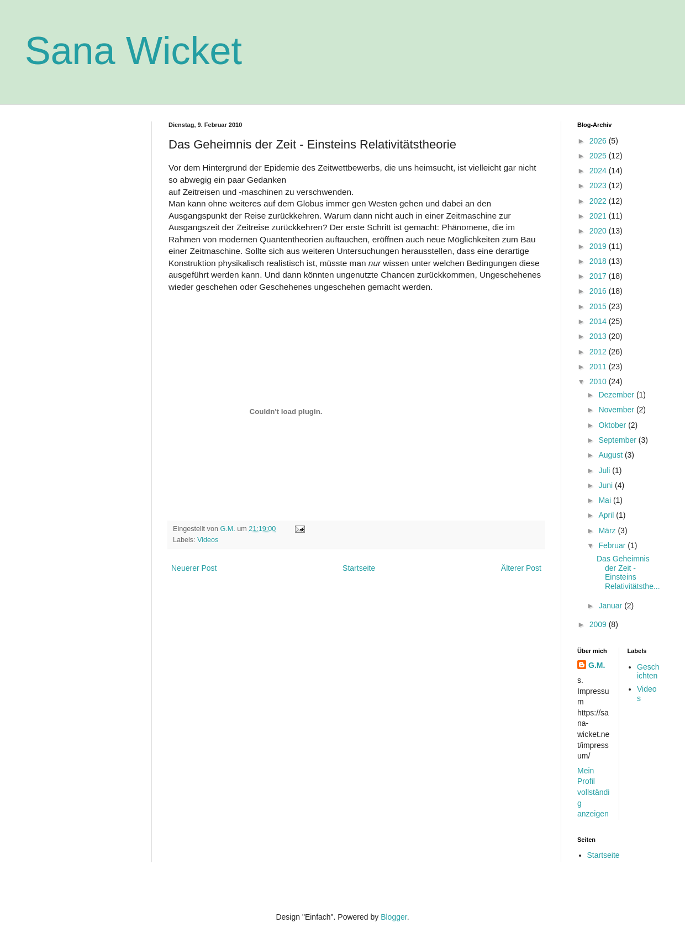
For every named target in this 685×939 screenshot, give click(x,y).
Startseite (358, 568)
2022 (599, 201)
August (611, 454)
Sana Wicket (133, 50)
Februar (613, 545)
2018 (599, 261)
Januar (611, 605)
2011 (599, 366)
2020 (599, 230)
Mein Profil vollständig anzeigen (593, 792)
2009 (599, 624)
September (618, 440)
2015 (599, 306)
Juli (605, 470)
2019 (599, 246)
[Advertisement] (80, 176)
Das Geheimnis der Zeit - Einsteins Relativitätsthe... (628, 572)
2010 (599, 381)
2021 (599, 215)
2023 (599, 185)
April (607, 515)
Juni (606, 485)
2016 (599, 291)
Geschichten (648, 671)
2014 (599, 321)
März (608, 530)
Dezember (617, 394)
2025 (599, 155)
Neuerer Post (194, 568)
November (617, 409)
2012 (599, 351)
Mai (605, 500)
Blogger (394, 917)
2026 (599, 140)
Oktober (613, 425)
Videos (207, 540)
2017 (599, 276)
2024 (599, 170)
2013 (599, 336)
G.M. (596, 665)
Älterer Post (521, 568)
